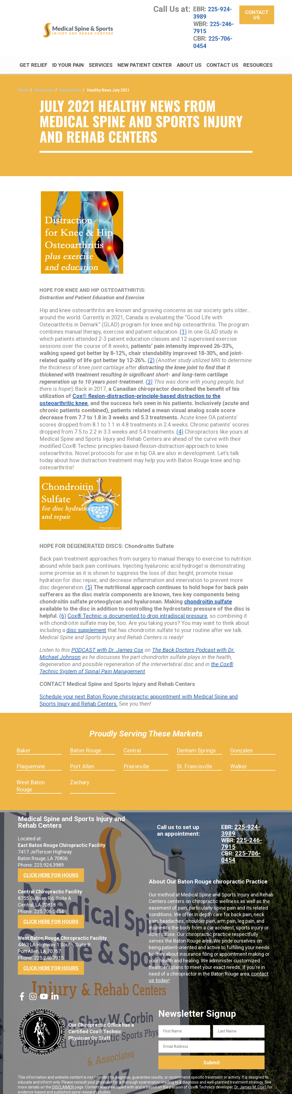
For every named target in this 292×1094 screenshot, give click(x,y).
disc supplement (86, 624)
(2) (151, 354)
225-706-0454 (214, 41)
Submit (211, 1056)
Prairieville (136, 760)
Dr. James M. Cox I (250, 1081)
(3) (149, 375)
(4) (179, 425)
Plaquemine (30, 760)
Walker (238, 760)
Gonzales (241, 744)
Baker (23, 744)
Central (132, 744)
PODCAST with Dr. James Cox (107, 644)
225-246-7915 (215, 27)
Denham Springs (196, 744)
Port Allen (82, 760)
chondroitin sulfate (208, 595)
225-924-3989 (214, 12)
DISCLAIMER (63, 1081)
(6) (62, 609)
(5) (88, 581)
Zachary (79, 776)
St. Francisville (194, 760)
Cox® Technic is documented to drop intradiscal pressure (137, 609)
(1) (183, 325)
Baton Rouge (85, 744)
